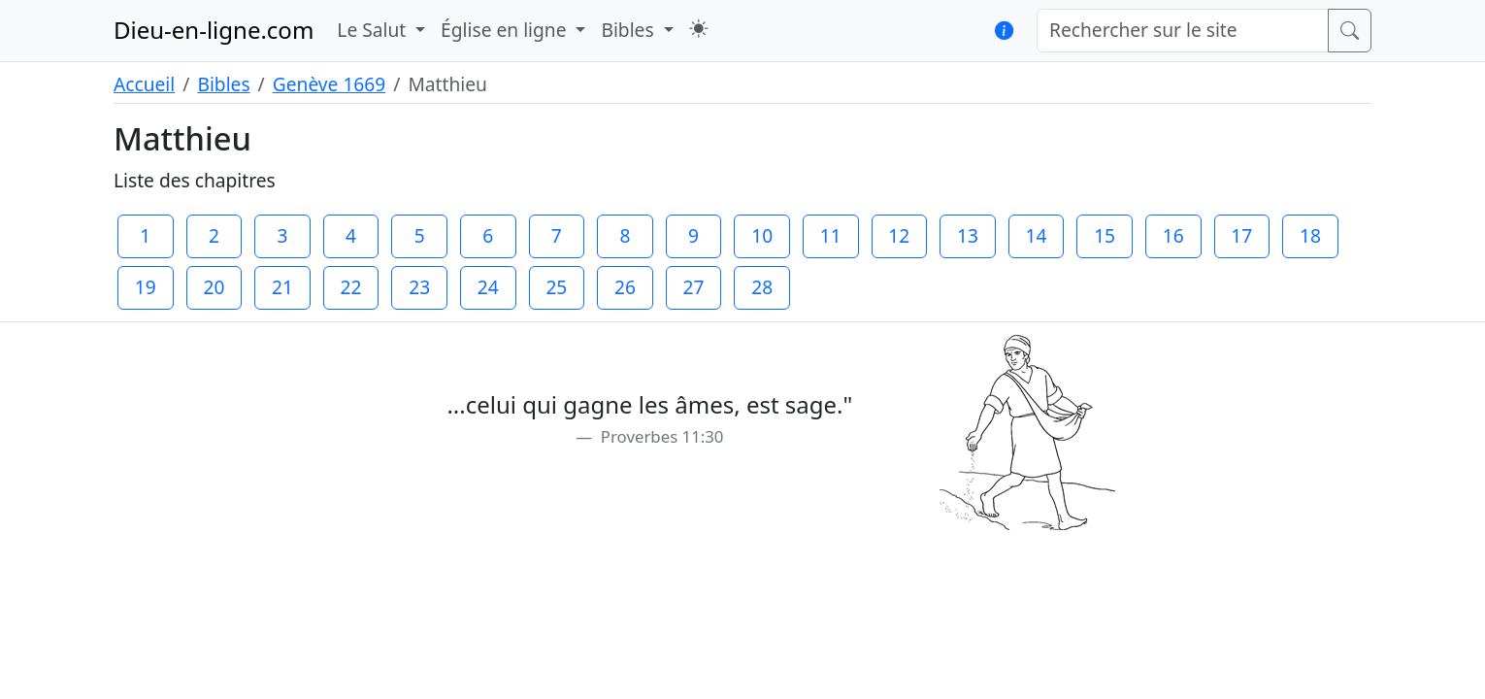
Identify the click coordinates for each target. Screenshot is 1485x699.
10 (762, 235)
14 (1036, 235)
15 (1104, 235)
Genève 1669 (329, 84)
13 (967, 235)
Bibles (223, 84)
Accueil (144, 84)
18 (1310, 235)
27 (694, 287)
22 (351, 287)
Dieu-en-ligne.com (214, 30)
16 (1173, 235)
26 (625, 287)
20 (213, 287)
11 (831, 235)
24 (488, 287)
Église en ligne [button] (506, 30)
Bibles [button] (629, 30)
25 (556, 287)
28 (762, 287)
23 (419, 287)
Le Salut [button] (374, 30)
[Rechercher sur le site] (1183, 30)
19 (145, 287)
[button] (698, 29)
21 (282, 287)
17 (1241, 235)
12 (898, 235)
